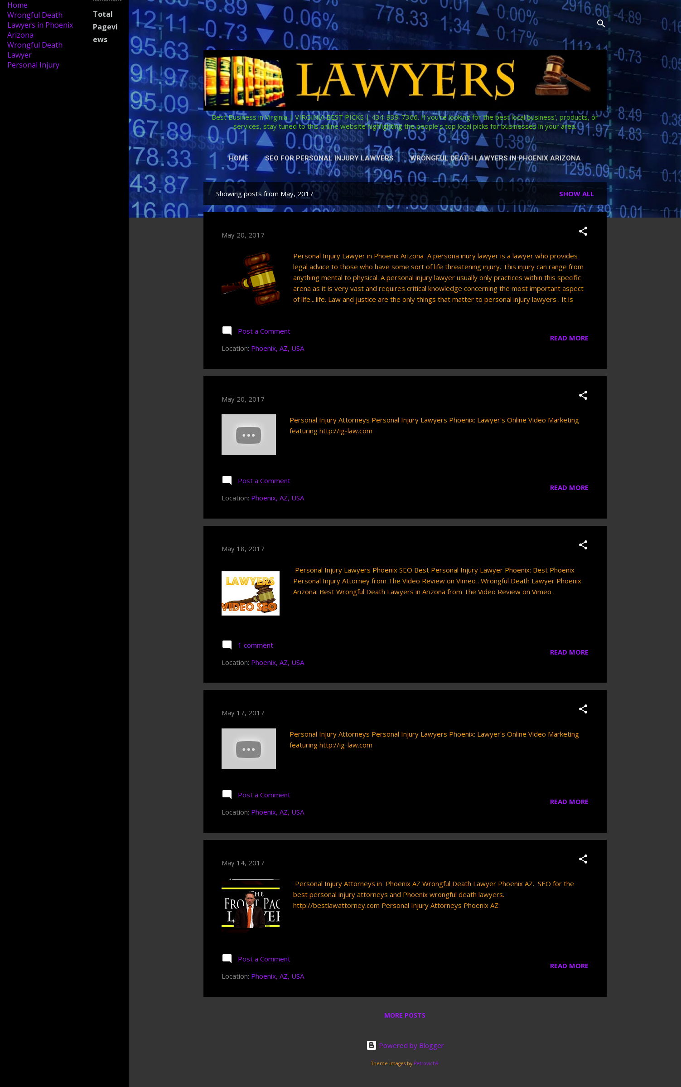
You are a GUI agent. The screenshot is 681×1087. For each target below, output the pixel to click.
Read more (569, 337)
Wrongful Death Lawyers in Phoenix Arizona (495, 158)
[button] (583, 232)
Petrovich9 (426, 1063)
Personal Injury (33, 65)
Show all (576, 193)
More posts (404, 1015)
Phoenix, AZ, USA (277, 348)
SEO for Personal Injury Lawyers (329, 158)
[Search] (601, 25)
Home (239, 158)
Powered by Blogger (405, 1045)
